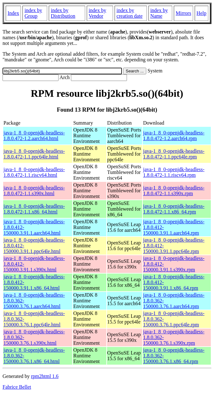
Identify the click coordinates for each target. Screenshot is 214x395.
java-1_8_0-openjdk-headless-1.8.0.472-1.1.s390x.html (34, 190)
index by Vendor (97, 13)
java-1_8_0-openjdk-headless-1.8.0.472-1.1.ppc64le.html (34, 153)
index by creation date (129, 13)
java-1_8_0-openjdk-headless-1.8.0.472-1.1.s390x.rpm (174, 190)
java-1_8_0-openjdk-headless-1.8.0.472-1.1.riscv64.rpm (174, 172)
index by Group (33, 13)
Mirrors (183, 13)
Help (201, 13)
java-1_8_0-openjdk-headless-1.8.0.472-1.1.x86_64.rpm (174, 208)
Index (13, 13)
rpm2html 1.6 (45, 376)
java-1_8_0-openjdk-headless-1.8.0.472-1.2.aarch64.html (34, 135)
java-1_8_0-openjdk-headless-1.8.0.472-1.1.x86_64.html (34, 208)
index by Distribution (63, 13)
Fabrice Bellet (17, 387)
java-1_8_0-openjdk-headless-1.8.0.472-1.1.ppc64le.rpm (174, 153)
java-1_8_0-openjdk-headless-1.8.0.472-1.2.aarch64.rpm (174, 135)
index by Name (159, 13)
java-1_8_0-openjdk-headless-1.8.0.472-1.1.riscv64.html (34, 172)
